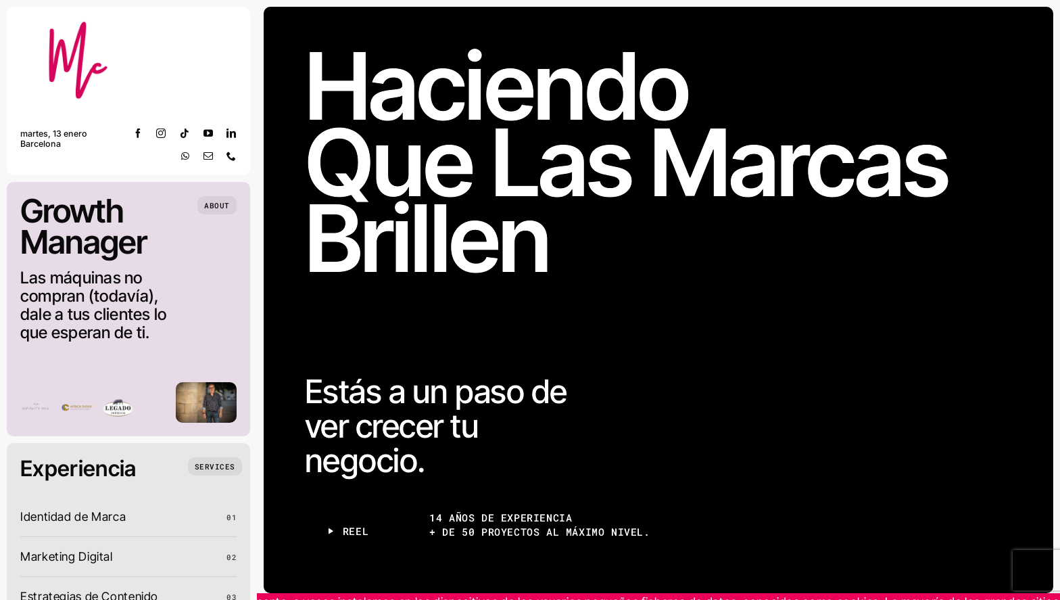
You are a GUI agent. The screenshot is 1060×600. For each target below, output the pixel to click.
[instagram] (161, 133)
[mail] (208, 156)
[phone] (231, 156)
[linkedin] (231, 133)
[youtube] (208, 133)
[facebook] (138, 133)
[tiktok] (185, 133)
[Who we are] (217, 205)
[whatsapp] (185, 156)
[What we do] (215, 466)
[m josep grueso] (81, 26)
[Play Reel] (347, 531)
